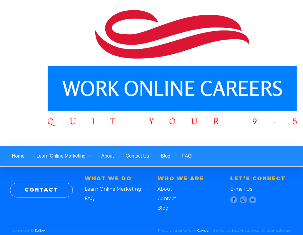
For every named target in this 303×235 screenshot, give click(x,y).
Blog (165, 155)
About (107, 155)
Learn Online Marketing (61, 155)
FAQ (187, 155)
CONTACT (41, 190)
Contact (166, 198)
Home (18, 155)
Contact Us (137, 155)
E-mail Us (241, 189)
